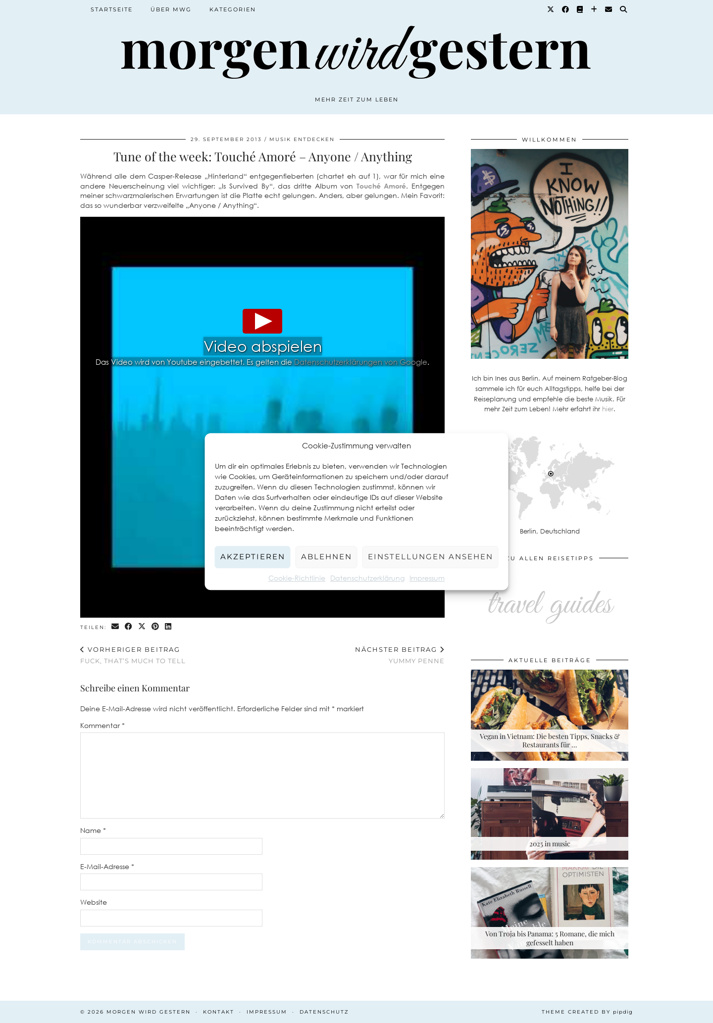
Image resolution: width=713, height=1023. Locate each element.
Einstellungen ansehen (430, 556)
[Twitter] (551, 9)
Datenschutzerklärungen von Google (360, 361)
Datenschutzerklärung (367, 578)
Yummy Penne (400, 655)
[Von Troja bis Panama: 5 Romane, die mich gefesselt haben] (549, 913)
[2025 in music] (549, 814)
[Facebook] (566, 9)
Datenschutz (324, 1012)
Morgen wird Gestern (148, 1012)
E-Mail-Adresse (107, 866)
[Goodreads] (580, 9)
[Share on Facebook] (129, 627)
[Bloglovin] (594, 9)
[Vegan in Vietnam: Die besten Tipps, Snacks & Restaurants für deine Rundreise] (549, 715)
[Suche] (624, 9)
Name (93, 830)
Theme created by (587, 1012)
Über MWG (171, 9)
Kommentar (102, 725)
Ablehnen (326, 556)
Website (93, 902)
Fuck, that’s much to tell (133, 655)
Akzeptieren (252, 556)
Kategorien (232, 9)
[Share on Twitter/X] (142, 627)
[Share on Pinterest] (155, 627)
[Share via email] (115, 627)
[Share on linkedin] (168, 627)
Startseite (112, 9)
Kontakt (218, 1012)
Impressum (427, 578)
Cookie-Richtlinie (296, 578)
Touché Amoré (381, 186)
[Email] (609, 9)
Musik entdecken (302, 139)
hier (607, 409)
